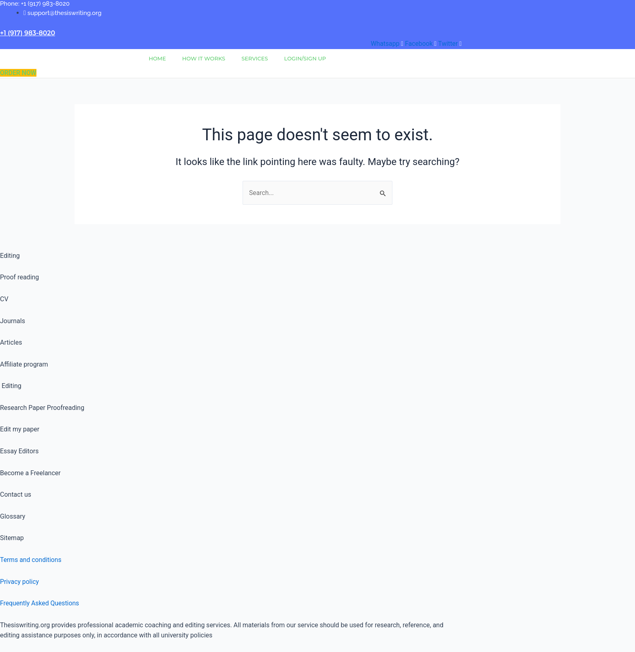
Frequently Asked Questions (40, 603)
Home (157, 58)
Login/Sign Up (305, 58)
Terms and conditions (31, 560)
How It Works (203, 58)
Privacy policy (20, 582)
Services (254, 58)
